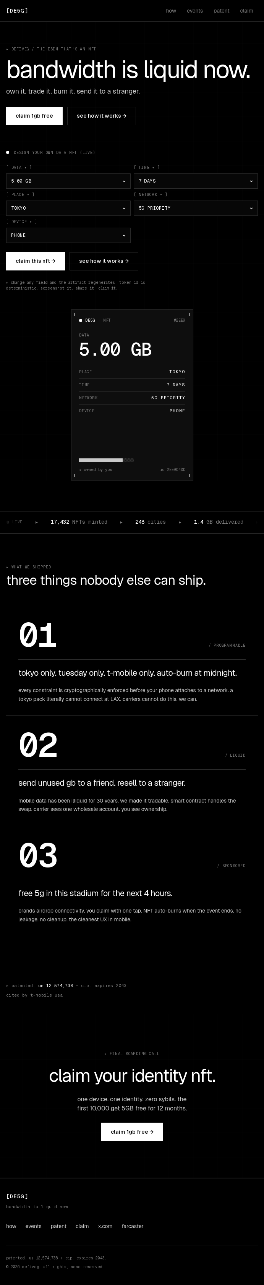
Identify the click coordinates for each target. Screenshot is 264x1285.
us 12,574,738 (55, 985)
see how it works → (101, 116)
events (195, 10)
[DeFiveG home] (17, 10)
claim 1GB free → (132, 1132)
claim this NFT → (35, 261)
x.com (105, 1226)
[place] (68, 208)
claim (246, 10)
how (171, 10)
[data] (68, 181)
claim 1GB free (34, 116)
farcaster (133, 1226)
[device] (68, 235)
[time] (196, 181)
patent (221, 10)
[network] (196, 208)
